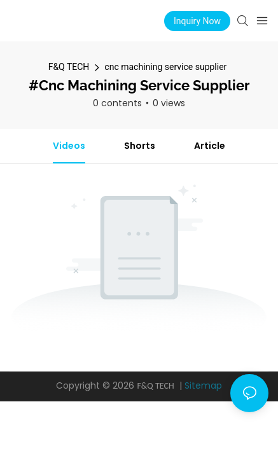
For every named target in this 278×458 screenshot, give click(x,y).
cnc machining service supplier (165, 67)
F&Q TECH (69, 67)
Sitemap (203, 385)
